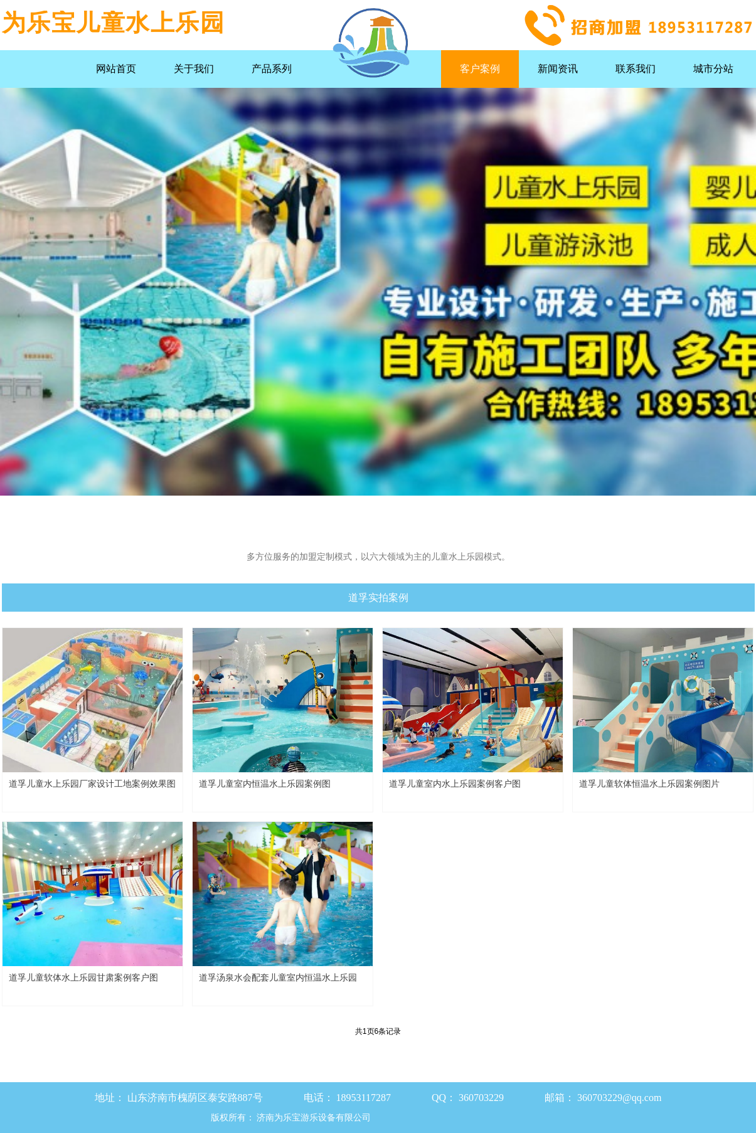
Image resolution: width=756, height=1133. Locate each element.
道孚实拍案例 (378, 597)
